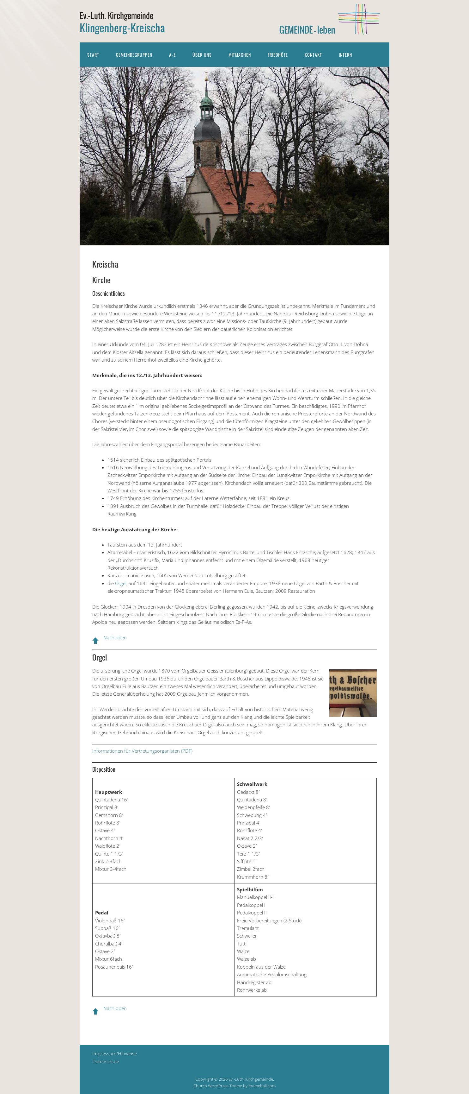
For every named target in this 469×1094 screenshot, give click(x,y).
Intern (345, 54)
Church (200, 1086)
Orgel (120, 583)
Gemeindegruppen (134, 54)
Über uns (202, 54)
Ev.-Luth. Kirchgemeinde (116, 15)
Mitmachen (239, 54)
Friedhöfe (278, 54)
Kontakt (313, 54)
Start (93, 54)
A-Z (172, 54)
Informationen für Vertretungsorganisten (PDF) (142, 751)
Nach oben (115, 637)
